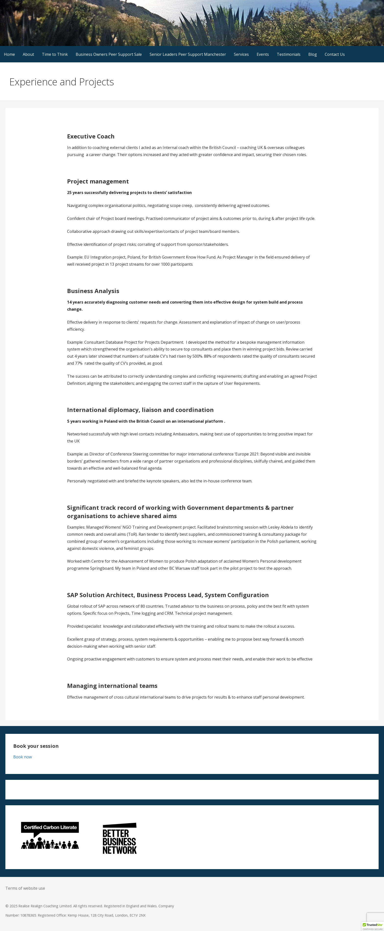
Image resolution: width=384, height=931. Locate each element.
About (28, 54)
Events (263, 54)
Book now (22, 757)
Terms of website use (25, 888)
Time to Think (55, 54)
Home (9, 54)
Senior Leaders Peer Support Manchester (188, 54)
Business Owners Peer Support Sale (109, 54)
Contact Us (335, 54)
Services (241, 54)
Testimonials (288, 54)
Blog (312, 54)
